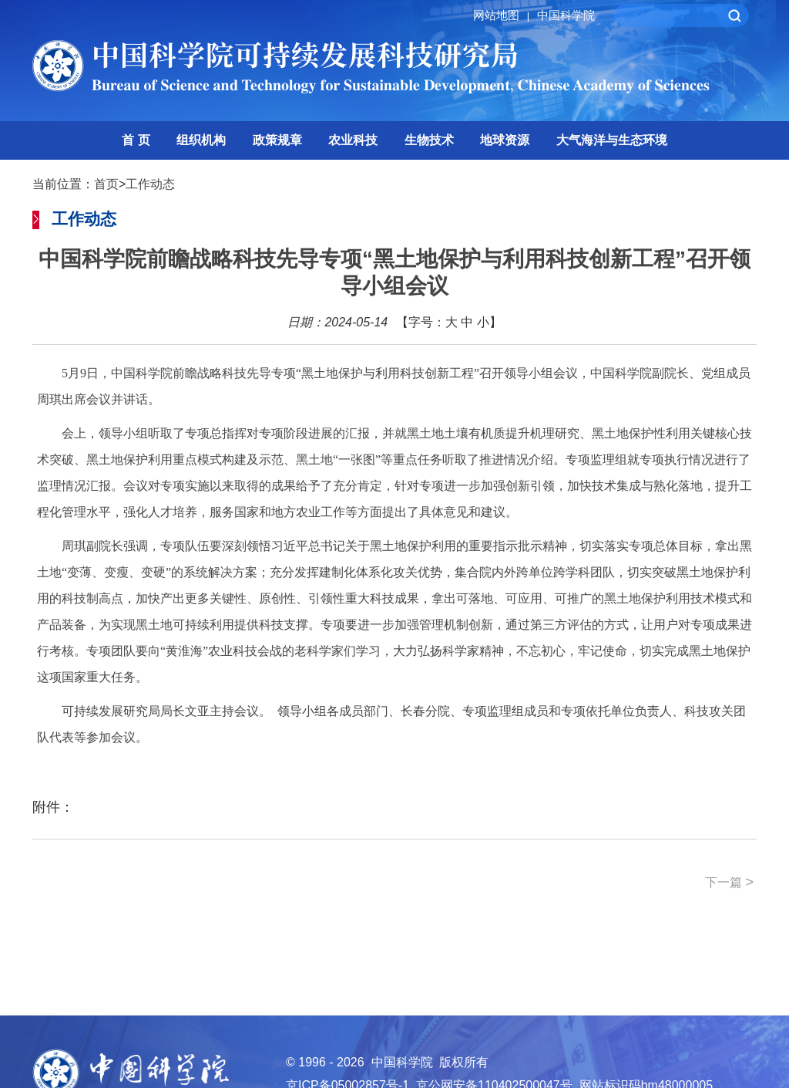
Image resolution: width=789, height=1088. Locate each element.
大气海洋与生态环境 (611, 140)
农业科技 (353, 140)
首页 (106, 184)
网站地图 (503, 15)
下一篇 (729, 882)
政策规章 (277, 140)
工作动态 (150, 184)
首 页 (135, 140)
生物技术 (429, 140)
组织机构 (201, 140)
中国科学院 (566, 15)
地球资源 (504, 140)
